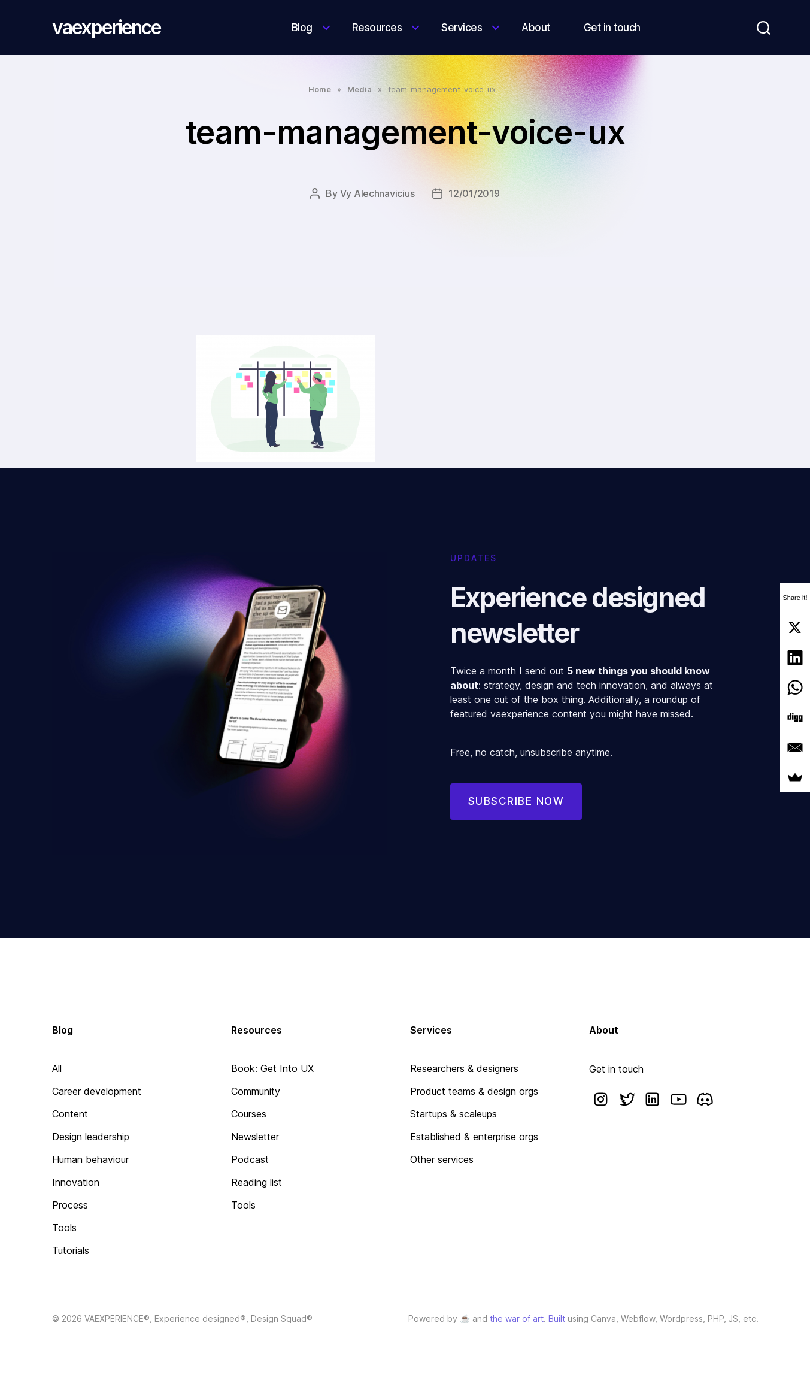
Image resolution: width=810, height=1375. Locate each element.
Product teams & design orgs (474, 1091)
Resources (377, 28)
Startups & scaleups (453, 1114)
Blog (302, 28)
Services (461, 28)
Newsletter (255, 1137)
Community (255, 1091)
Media (359, 89)
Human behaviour (90, 1159)
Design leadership (90, 1137)
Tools (64, 1228)
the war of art (517, 1318)
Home (319, 89)
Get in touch (612, 28)
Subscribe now (516, 817)
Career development (96, 1091)
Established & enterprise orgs (474, 1137)
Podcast (250, 1159)
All (57, 1068)
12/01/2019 (473, 193)
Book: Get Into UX (272, 1068)
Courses (248, 1114)
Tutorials (70, 1250)
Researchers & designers (464, 1068)
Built (556, 1318)
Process (70, 1205)
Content (70, 1114)
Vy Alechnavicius (377, 193)
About (535, 28)
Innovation (75, 1182)
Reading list (256, 1182)
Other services (442, 1159)
